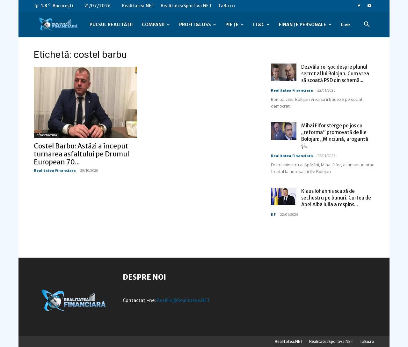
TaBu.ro (226, 6)
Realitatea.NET (138, 6)
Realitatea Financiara (55, 170)
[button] (366, 25)
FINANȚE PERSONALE (305, 24)
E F (273, 214)
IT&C (261, 24)
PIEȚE (234, 24)
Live (345, 24)
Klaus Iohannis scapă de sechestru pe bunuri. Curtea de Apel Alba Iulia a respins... (336, 197)
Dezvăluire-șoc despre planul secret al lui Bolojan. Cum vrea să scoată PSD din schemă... (335, 73)
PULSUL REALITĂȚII (111, 24)
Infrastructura (46, 135)
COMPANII (156, 24)
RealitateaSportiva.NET (186, 6)
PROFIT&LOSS (197, 24)
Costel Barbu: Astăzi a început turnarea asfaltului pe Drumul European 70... (81, 154)
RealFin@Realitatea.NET (183, 300)
